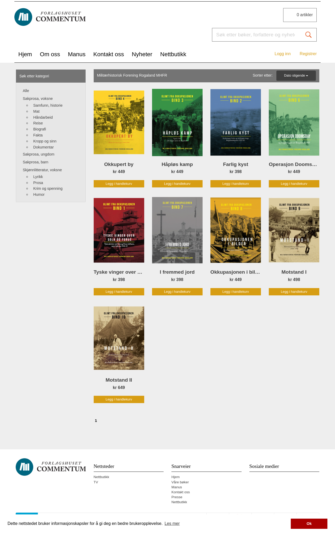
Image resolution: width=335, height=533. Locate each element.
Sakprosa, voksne (38, 98)
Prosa (38, 183)
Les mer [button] (172, 523)
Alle (26, 91)
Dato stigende (296, 75)
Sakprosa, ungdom (38, 154)
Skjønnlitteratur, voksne (42, 170)
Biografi (39, 129)
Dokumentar (43, 147)
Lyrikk (38, 177)
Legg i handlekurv (119, 184)
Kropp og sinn (45, 141)
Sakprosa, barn (35, 162)
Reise (38, 123)
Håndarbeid (43, 117)
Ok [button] (309, 523)
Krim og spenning (48, 188)
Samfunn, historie (48, 105)
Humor (38, 194)
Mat (36, 111)
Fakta (38, 135)
